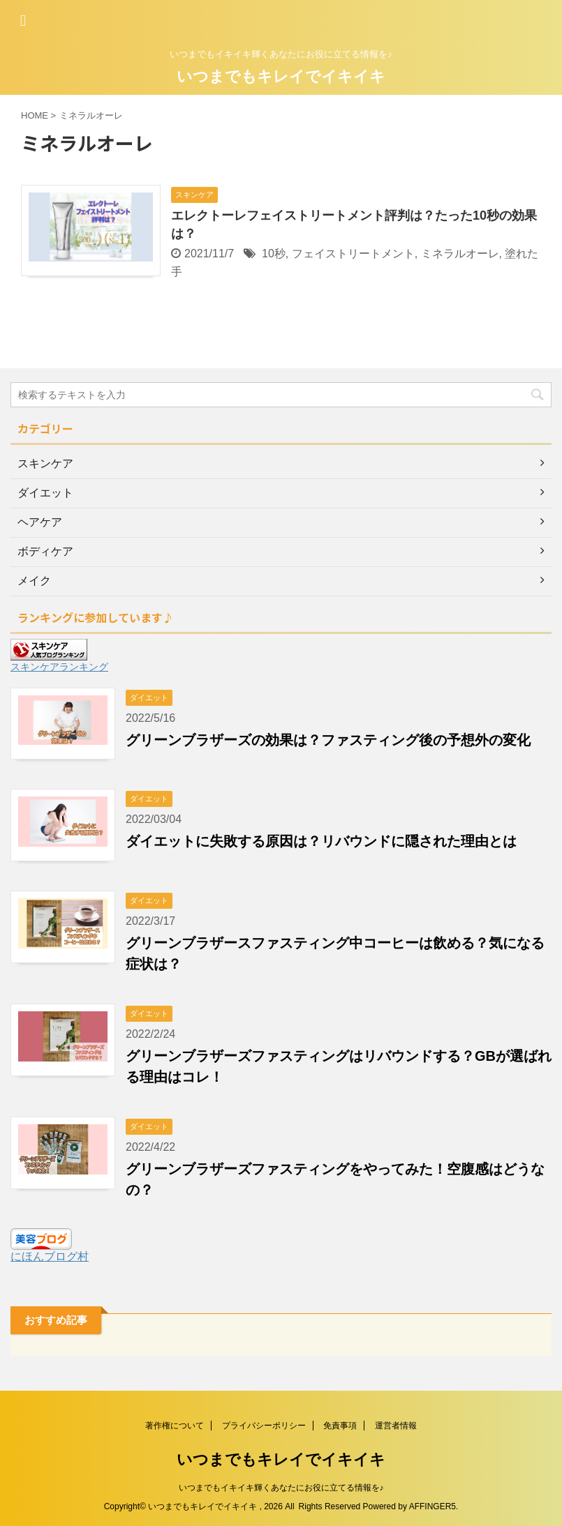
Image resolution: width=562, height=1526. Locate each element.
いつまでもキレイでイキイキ (281, 76)
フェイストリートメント (353, 253)
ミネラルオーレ (460, 253)
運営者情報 (396, 1425)
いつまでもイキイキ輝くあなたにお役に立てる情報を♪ (281, 1488)
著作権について (174, 1425)
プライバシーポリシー (264, 1425)
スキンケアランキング (59, 666)
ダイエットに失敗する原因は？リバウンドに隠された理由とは (321, 841)
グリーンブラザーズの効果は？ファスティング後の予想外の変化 (328, 740)
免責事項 (340, 1425)
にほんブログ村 (49, 1256)
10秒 (274, 253)
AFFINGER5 (432, 1506)
